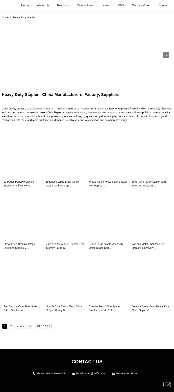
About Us (43, 5)
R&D (121, 5)
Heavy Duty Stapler (24, 17)
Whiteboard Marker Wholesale (102, 112)
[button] (166, 55)
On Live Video (141, 5)
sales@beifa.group (95, 373)
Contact (163, 5)
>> (30, 326)
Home (25, 5)
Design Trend (85, 5)
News (106, 5)
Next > (20, 326)
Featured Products (126, 373)
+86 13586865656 (56, 373)
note (121, 112)
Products (63, 5)
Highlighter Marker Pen (74, 112)
